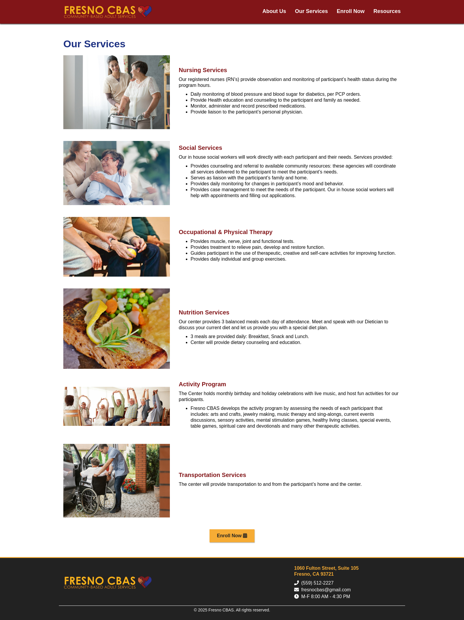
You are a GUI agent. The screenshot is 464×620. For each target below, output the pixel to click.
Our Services (311, 11)
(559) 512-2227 (317, 582)
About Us (274, 11)
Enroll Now (351, 11)
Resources (387, 11)
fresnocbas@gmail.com (326, 589)
